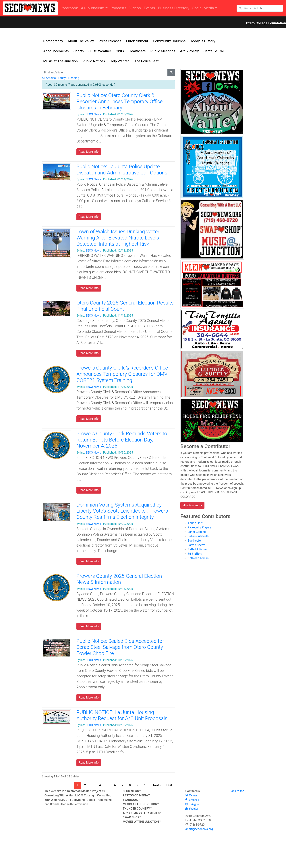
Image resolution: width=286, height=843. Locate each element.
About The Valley (81, 41)
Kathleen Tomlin (198, 558)
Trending (73, 78)
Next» (157, 785)
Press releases (110, 41)
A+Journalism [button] (92, 8)
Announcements (56, 51)
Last (169, 785)
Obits (120, 51)
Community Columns (169, 41)
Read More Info (89, 151)
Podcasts (118, 8)
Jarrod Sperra (196, 545)
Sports (79, 51)
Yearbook (70, 8)
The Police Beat (146, 61)
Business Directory (173, 8)
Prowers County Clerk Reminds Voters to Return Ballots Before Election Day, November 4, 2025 (121, 440)
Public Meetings (162, 51)
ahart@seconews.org (199, 829)
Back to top (237, 791)
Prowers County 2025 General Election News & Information (119, 579)
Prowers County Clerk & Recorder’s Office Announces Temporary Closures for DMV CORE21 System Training (122, 374)
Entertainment (137, 41)
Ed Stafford (195, 553)
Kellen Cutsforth (198, 536)
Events (149, 8)
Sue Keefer (195, 540)
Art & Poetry (189, 51)
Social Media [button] (203, 8)
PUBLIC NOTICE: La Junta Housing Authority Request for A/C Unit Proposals (121, 715)
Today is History (202, 41)
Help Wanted (120, 61)
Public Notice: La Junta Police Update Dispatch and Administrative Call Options (121, 169)
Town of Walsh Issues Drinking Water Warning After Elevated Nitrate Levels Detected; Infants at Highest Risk (117, 238)
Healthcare (137, 51)
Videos (135, 8)
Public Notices (93, 61)
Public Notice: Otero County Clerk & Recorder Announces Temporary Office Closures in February (119, 101)
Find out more (193, 505)
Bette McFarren (198, 549)
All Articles (49, 78)
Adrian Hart (195, 523)
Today (62, 78)
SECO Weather (99, 51)
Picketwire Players (199, 527)
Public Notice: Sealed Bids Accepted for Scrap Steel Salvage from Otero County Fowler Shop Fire (120, 647)
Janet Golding (197, 532)
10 (145, 785)
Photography (53, 41)
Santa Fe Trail (214, 51)
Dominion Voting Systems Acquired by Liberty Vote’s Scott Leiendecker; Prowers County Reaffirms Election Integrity (122, 511)
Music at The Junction (60, 61)
